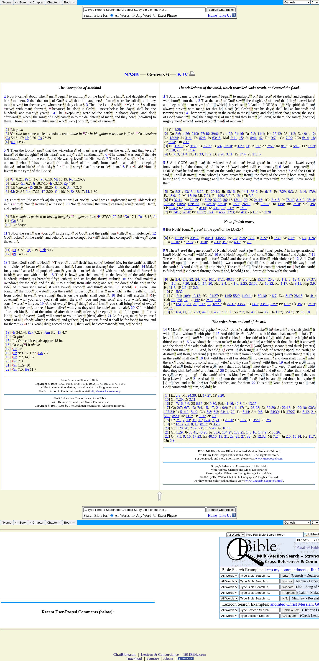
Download (134, 659)
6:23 (167, 416)
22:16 (286, 408)
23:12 (277, 134)
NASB (131, 74)
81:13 (300, 200)
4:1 (312, 296)
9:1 (306, 134)
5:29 (207, 200)
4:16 (237, 242)
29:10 (302, 408)
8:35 (242, 238)
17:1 (220, 279)
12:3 (230, 212)
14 (143, 267)
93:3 (311, 408)
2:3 (178, 395)
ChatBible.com (124, 654)
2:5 (249, 242)
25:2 (271, 279)
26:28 (255, 408)
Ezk (43, 250)
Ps (40, 138)
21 (110, 316)
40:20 (203, 432)
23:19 (194, 200)
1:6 (236, 283)
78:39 (207, 146)
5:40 (212, 428)
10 (67, 204)
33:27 (241, 304)
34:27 (213, 296)
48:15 (230, 279)
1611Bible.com (194, 654)
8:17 (289, 296)
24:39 (275, 412)
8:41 (253, 138)
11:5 (228, 296)
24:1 (176, 212)
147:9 (262, 432)
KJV (182, 74)
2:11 (233, 138)
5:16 (296, 146)
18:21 (216, 304)
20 (133, 308)
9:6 (260, 412)
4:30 (202, 208)
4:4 (304, 238)
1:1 (284, 279)
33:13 (264, 304)
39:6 (214, 134)
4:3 (243, 212)
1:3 (255, 212)
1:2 (173, 300)
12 (154, 233)
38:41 (193, 432)
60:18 (262, 296)
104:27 (227, 432)
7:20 (186, 283)
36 (225, 200)
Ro (71, 179)
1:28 (177, 130)
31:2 (263, 238)
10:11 (226, 428)
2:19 (193, 428)
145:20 (220, 238)
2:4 (177, 279)
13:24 (174, 138)
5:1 (184, 279)
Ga (8, 138)
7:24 (276, 436)
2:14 (171, 142)
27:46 (204, 134)
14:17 (239, 408)
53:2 (254, 192)
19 (42, 303)
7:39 (289, 138)
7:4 (199, 408)
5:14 (245, 412)
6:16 (199, 403)
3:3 (251, 196)
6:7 (274, 296)
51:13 (226, 312)
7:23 (197, 312)
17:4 (242, 154)
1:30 (277, 238)
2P (114, 217)
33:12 (194, 238)
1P (27, 138)
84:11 (209, 238)
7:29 (282, 192)
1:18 (203, 242)
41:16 (229, 403)
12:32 (261, 436)
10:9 (186, 296)
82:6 (202, 138)
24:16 (258, 200)
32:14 (178, 200)
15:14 (297, 436)
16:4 (210, 212)
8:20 (175, 416)
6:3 (176, 154)
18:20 (199, 192)
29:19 (215, 192)
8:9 (172, 196)
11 (5, 233)
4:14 (302, 192)
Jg (29, 250)
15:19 (192, 196)
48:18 (211, 204)
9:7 (273, 138)
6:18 (268, 192)
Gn (13, 179)
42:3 (238, 403)
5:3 (172, 440)
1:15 (189, 242)
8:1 (283, 146)
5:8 (209, 412)
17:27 (207, 395)
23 (232, 436)
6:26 (276, 432)
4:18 (172, 283)
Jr (34, 183)
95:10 (310, 200)
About (168, 659)
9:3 (290, 192)
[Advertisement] (79, 442)
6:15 (179, 424)
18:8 (236, 204)
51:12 (184, 412)
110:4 (181, 204)
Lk (28, 192)
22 (21, 324)
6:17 (230, 208)
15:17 (261, 279)
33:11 (264, 204)
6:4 (178, 304)
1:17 (243, 208)
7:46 (291, 238)
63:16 (216, 138)
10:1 (211, 279)
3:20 (267, 212)
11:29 (188, 208)
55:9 (236, 296)
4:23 (217, 312)
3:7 (224, 242)
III (99, 108)
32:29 (217, 200)
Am (69, 187)
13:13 (188, 192)
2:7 (179, 408)
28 (186, 428)
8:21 (178, 192)
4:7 (290, 312)
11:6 (312, 238)
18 (113, 295)
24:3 (194, 134)
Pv (42, 179)
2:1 (239, 196)
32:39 (271, 408)
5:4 (219, 146)
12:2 (251, 238)
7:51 (270, 146)
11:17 (179, 146)
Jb (154, 217)
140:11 (247, 296)
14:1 (261, 134)
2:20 (221, 154)
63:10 (228, 146)
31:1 (188, 138)
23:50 (253, 283)
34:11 (224, 412)
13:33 (198, 154)
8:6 (187, 403)
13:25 (252, 403)
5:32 (179, 292)
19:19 (179, 238)
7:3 (252, 134)
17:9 (311, 192)
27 (243, 436)
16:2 (208, 154)
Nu (13, 142)
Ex (73, 192)
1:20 (179, 428)
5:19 (311, 146)
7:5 (178, 436)
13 (6, 262)
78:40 (290, 200)
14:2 (255, 304)
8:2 (266, 312)
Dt (31, 187)
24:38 (192, 395)
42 (261, 138)
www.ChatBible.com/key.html (263, 480)
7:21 (207, 196)
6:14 (305, 138)
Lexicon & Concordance (160, 654)
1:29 (179, 432)
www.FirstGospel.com (269, 458)
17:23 (197, 436)
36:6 (216, 424)
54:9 (194, 412)
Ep (66, 183)
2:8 (179, 300)
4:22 (229, 134)
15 (52, 275)
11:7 (240, 146)
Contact (153, 659)
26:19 (246, 204)
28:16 (298, 296)
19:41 (173, 208)
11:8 (281, 204)
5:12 (305, 412)
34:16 (239, 134)
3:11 (229, 154)
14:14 (202, 283)
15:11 (238, 200)
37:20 (186, 212)
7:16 (179, 403)
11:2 (292, 134)
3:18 (171, 150)
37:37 (310, 279)
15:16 (230, 192)
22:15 (231, 304)
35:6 (217, 432)
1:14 (191, 150)
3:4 (235, 238)
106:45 (169, 204)
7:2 (241, 312)
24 (197, 279)
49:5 (205, 312)
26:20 (229, 420)
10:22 (269, 283)
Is (51, 183)
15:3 (287, 304)
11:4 (184, 154)
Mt (56, 179)
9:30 (193, 146)
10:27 (201, 212)
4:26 (186, 134)
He (27, 369)
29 (245, 200)
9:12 (202, 304)
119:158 (193, 204)
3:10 (296, 204)
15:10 (175, 242)
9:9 (224, 408)
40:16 (212, 436)
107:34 (169, 412)
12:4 (296, 279)
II (50, 108)
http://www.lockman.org (105, 391)
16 (124, 279)
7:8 (201, 428)
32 (248, 436)
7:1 (203, 279)
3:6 (178, 134)
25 (237, 436)
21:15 (256, 154)
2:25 (243, 283)
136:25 (239, 432)
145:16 (251, 432)
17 (117, 287)
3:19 (217, 300)
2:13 (209, 300)
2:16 (186, 142)
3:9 (228, 196)
